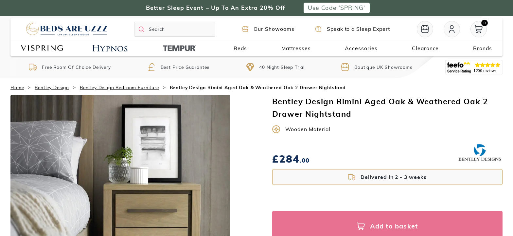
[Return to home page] (66, 29)
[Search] (174, 29)
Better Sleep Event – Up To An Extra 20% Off (215, 7)
